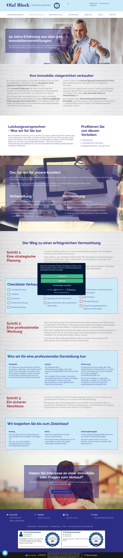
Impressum (93, 3)
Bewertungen (90, 555)
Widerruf (93, 5)
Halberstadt (31, 526)
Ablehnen (62, 281)
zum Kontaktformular (61, 491)
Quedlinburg (55, 526)
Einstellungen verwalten (62, 285)
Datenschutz (104, 3)
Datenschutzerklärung (64, 292)
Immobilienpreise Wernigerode (80, 526)
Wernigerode (43, 526)
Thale (64, 526)
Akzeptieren (62, 276)
